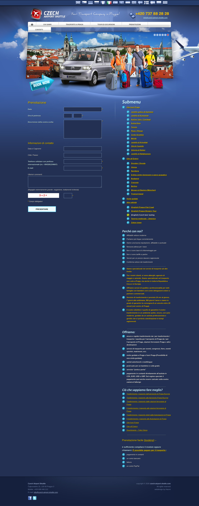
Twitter (35, 498)
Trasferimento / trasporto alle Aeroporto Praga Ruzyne (147, 398)
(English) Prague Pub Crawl (142, 207)
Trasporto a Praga (74, 24)
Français (102, 3)
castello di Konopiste (140, 116)
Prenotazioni (135, 24)
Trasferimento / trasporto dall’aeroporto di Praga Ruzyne (148, 394)
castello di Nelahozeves (141, 154)
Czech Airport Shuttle (48, 14)
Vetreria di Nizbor (138, 150)
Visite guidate (132, 199)
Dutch (127, 3)
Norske (134, 3)
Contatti (39, 30)
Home (32, 24)
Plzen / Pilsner (137, 131)
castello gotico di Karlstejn (142, 112)
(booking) (149, 440)
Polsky (158, 3)
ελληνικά (165, 3)
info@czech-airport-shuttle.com (155, 18)
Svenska (140, 3)
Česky (84, 3)
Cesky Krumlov (137, 135)
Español (115, 3)
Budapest (135, 179)
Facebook (30, 498)
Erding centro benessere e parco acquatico (149, 175)
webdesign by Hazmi (163, 489)
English (78, 3)
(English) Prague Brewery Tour (144, 211)
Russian (96, 3)
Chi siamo (47, 24)
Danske (152, 3)
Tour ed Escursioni (106, 24)
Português (121, 3)
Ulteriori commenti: (35, 174)
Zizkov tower (136, 223)
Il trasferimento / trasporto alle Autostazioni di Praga (147, 419)
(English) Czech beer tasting (143, 215)
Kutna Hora (136, 123)
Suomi (146, 3)
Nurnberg (135, 171)
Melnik (134, 139)
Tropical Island (137, 194)
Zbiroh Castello (137, 146)
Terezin (134, 127)
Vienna (134, 167)
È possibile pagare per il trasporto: (149, 450)
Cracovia (135, 182)
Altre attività (132, 202)
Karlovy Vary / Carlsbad (141, 119)
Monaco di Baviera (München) (143, 190)
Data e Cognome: (35, 149)
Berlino (134, 186)
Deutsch (90, 3)
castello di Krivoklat (139, 142)
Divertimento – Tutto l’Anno (137, 430)
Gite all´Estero (133, 159)
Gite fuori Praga (133, 107)
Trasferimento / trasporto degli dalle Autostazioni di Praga (149, 415)
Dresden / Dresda (138, 163)
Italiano (109, 3)
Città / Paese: (33, 155)
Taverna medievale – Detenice (143, 219)
